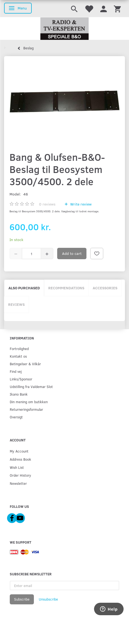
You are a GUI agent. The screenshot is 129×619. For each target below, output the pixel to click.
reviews (47, 204)
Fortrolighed (19, 348)
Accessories (105, 287)
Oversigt (16, 417)
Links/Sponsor (21, 379)
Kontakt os (18, 356)
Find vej (16, 371)
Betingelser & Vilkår (25, 363)
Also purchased (24, 287)
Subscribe (22, 599)
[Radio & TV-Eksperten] (64, 28)
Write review (80, 204)
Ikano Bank (19, 394)
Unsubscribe (48, 599)
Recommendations (66, 287)
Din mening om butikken (29, 401)
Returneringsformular (26, 409)
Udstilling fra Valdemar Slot (31, 386)
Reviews (16, 304)
